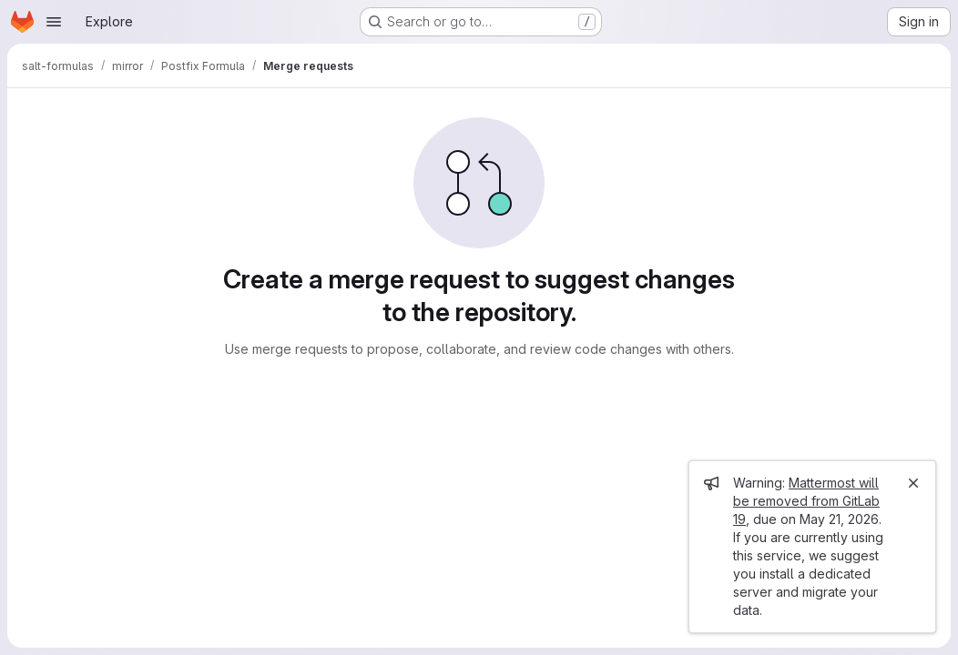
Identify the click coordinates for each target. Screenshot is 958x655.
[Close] (913, 483)
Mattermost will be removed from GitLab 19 (806, 501)
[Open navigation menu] (53, 21)
